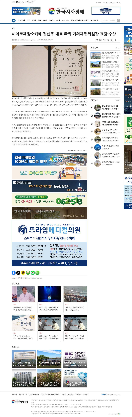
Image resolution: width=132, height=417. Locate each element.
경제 (28, 20)
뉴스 (15, 283)
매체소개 (14, 394)
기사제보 (98, 2)
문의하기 (105, 2)
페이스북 (14, 273)
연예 (58, 20)
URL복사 (97, 40)
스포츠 (51, 20)
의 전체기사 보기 (76, 150)
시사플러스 (95, 20)
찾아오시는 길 (23, 394)
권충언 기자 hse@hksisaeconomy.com (23, 40)
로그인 (118, 2)
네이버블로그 (28, 273)
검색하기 (118, 20)
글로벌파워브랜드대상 (80, 20)
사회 (39, 20)
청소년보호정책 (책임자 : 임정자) (50, 394)
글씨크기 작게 (119, 40)
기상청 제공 (30, 2)
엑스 (18, 273)
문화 (45, 20)
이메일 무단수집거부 (68, 394)
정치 (34, 20)
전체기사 (21, 20)
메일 (104, 40)
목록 (100, 40)
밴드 (37, 273)
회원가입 (112, 2)
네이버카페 (33, 273)
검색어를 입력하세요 (109, 20)
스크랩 (112, 40)
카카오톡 (23, 273)
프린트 (108, 40)
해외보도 (65, 20)
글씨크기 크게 (115, 40)
